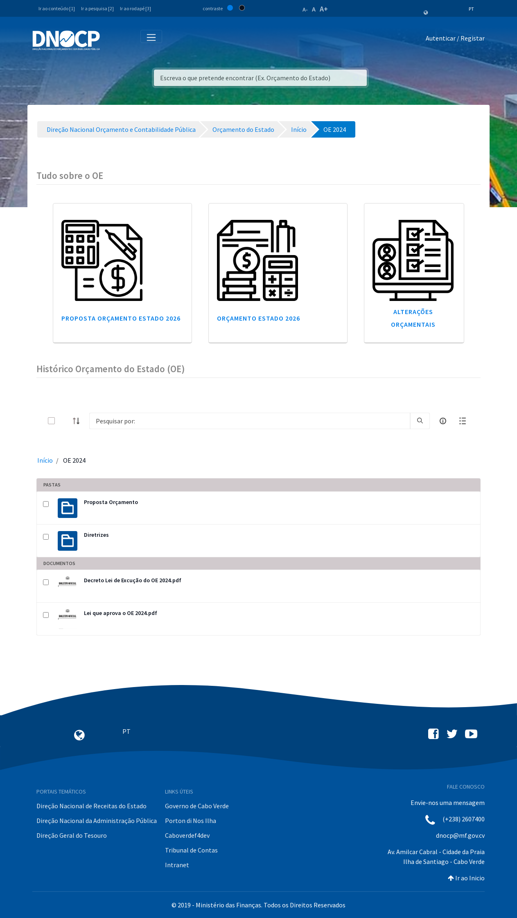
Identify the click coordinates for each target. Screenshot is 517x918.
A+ (324, 9)
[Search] (249, 421)
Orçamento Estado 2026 (258, 318)
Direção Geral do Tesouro (71, 835)
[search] (420, 421)
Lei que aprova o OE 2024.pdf (120, 613)
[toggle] (64, 420)
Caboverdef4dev (187, 835)
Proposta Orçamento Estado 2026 (121, 318)
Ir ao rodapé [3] (135, 8)
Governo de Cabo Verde (197, 806)
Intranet (177, 865)
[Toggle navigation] (111, 40)
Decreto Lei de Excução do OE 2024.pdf (132, 580)
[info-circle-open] (442, 420)
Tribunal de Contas (191, 850)
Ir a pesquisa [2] (97, 8)
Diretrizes (96, 534)
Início (45, 460)
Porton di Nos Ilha (190, 820)
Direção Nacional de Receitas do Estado (91, 806)
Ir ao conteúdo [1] (56, 8)
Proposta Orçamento (111, 502)
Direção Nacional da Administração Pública (96, 820)
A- (305, 9)
